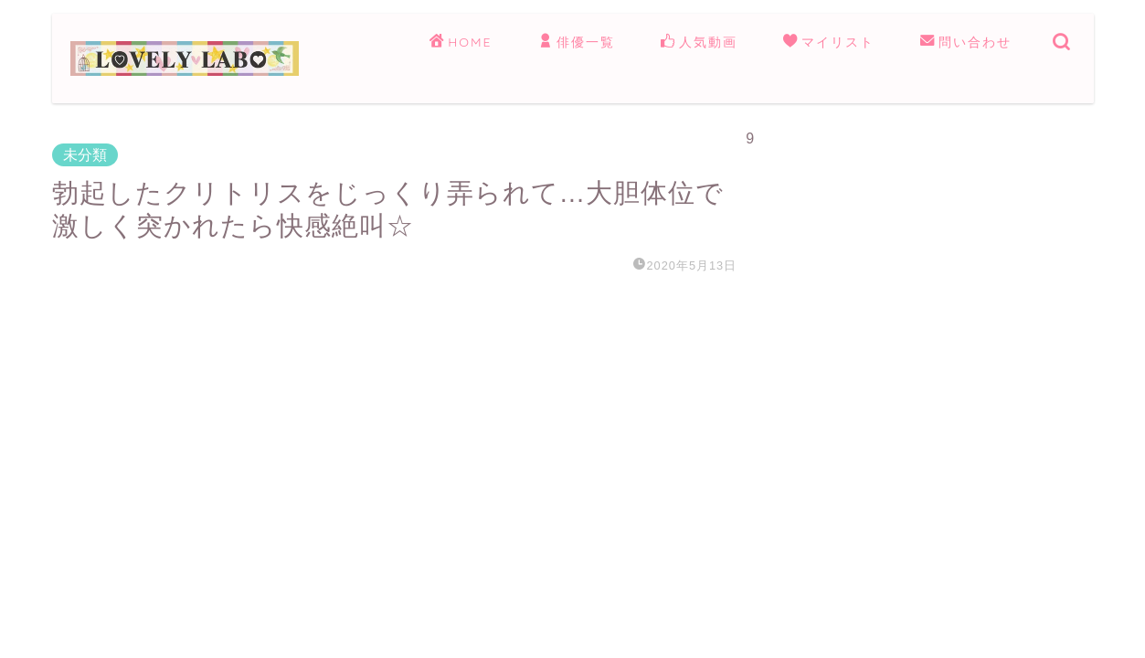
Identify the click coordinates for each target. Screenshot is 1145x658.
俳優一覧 (576, 43)
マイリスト (829, 43)
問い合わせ (966, 43)
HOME (460, 43)
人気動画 (699, 43)
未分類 (85, 155)
